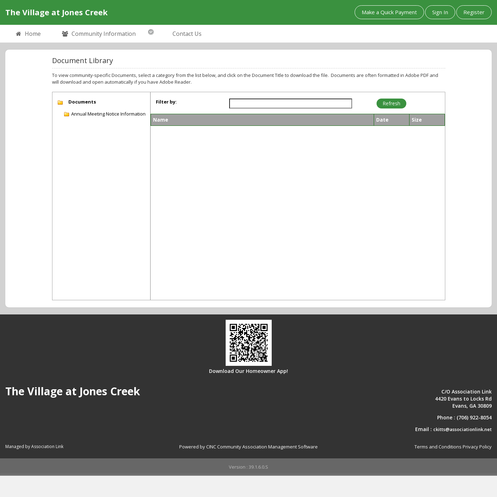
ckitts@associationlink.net (462, 429)
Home (28, 34)
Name (160, 119)
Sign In (440, 12)
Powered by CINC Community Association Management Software (248, 446)
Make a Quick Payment (389, 12)
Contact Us (187, 34)
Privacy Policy (477, 446)
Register (474, 12)
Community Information (99, 34)
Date (382, 119)
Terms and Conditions (438, 446)
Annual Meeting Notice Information (108, 114)
